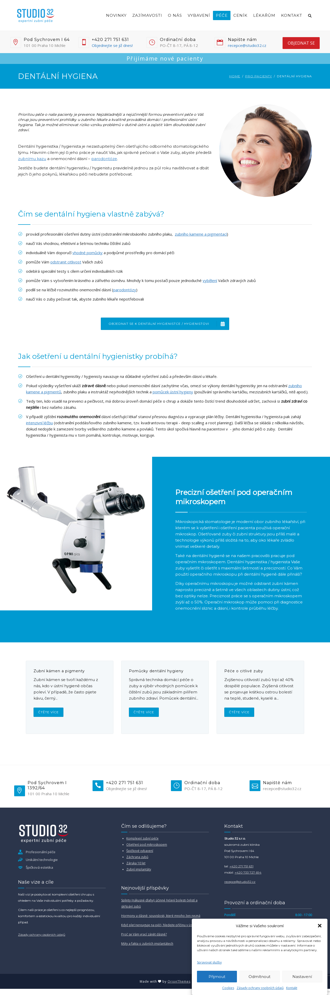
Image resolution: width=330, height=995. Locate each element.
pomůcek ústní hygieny (173, 391)
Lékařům (264, 15)
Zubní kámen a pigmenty (59, 671)
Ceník (240, 15)
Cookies (228, 988)
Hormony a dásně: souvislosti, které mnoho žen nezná (160, 916)
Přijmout (217, 976)
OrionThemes (179, 981)
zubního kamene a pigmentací (201, 234)
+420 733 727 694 (248, 872)
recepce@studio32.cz (247, 45)
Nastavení (302, 976)
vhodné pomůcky (87, 252)
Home (234, 76)
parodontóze (104, 158)
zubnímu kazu (32, 158)
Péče (222, 15)
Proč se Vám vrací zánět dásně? (144, 934)
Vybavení (199, 15)
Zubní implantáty (138, 869)
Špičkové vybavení (139, 851)
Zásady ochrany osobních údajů (260, 988)
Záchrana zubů (137, 857)
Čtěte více (48, 712)
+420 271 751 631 (241, 866)
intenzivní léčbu (39, 422)
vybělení (210, 280)
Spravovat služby (209, 962)
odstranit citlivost (65, 261)
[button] (319, 925)
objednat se (301, 43)
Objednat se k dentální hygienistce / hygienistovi (169, 324)
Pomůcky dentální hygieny (156, 671)
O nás (175, 15)
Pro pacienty (258, 76)
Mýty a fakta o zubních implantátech (147, 943)
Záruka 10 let (135, 863)
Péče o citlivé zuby (243, 671)
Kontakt (291, 988)
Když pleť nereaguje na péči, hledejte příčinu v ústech (159, 925)
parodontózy (124, 289)
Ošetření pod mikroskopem (146, 844)
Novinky (116, 15)
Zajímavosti (147, 15)
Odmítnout (259, 976)
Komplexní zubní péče (142, 838)
